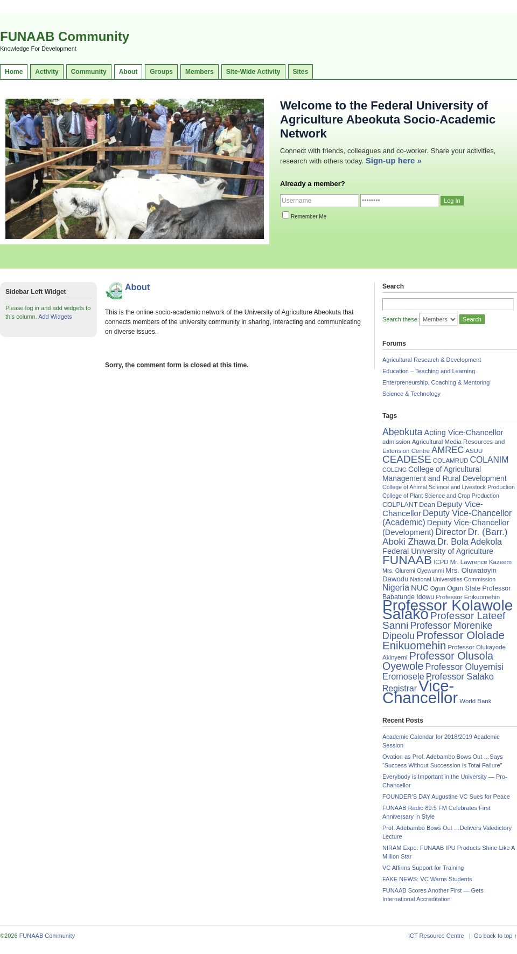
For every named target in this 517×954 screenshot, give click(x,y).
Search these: (400, 319)
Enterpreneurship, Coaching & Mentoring (436, 382)
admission (396, 441)
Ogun (437, 588)
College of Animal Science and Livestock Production (448, 487)
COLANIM (489, 459)
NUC (420, 587)
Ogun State (464, 588)
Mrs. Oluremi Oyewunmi (413, 570)
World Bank (475, 701)
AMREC (447, 450)
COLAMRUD (451, 460)
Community (89, 72)
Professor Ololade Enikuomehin (443, 640)
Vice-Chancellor (420, 691)
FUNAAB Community (64, 36)
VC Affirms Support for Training (423, 867)
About (128, 72)
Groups (161, 72)
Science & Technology (411, 393)
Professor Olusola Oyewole (437, 661)
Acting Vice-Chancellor (463, 432)
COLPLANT (399, 505)
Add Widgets (55, 316)
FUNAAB (407, 560)
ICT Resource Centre (436, 935)
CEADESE (406, 459)
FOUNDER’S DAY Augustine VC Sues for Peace (446, 796)
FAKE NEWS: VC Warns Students (427, 879)
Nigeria (395, 587)
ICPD (441, 562)
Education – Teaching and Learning (428, 371)
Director (450, 532)
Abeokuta (402, 432)
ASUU (474, 451)
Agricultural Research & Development (431, 359)
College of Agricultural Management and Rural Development (444, 474)
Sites (301, 72)
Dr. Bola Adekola (469, 541)
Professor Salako (460, 676)
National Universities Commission (453, 579)
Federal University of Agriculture (437, 551)
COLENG (394, 469)
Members (199, 72)
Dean (427, 505)
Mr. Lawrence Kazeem (481, 562)
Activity (46, 72)
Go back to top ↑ (495, 935)
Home (14, 72)
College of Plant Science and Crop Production (440, 495)
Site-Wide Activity (253, 72)
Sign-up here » (394, 160)
